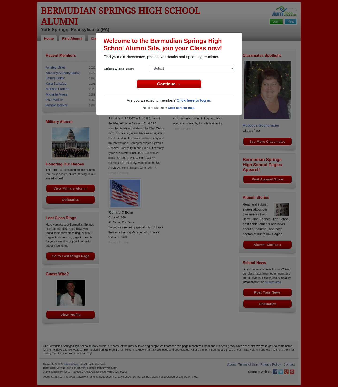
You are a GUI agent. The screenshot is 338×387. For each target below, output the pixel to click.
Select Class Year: (119, 69)
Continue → (169, 84)
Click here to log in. (194, 100)
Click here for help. (181, 108)
